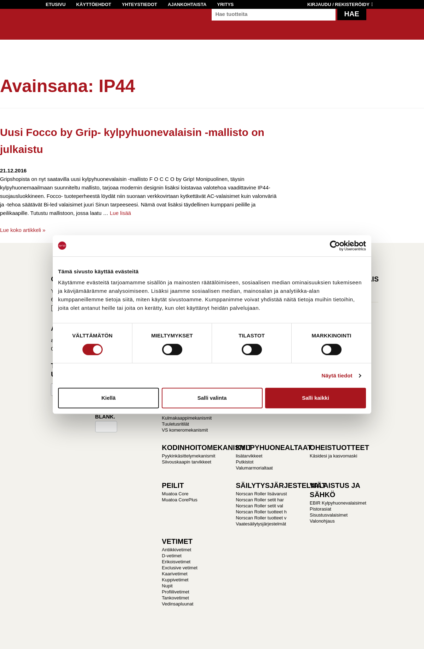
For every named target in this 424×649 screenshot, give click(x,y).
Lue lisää (120, 213)
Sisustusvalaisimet (329, 515)
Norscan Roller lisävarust (261, 493)
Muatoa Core (175, 493)
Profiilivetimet (175, 591)
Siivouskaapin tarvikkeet (186, 462)
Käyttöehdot (93, 4)
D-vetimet (172, 555)
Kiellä (108, 398)
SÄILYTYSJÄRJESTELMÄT (281, 485)
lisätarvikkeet (249, 456)
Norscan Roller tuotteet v (261, 517)
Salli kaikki (315, 398)
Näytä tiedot (337, 375)
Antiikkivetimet (176, 549)
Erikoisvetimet (176, 561)
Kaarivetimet (174, 573)
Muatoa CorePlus (179, 499)
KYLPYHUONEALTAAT (273, 447)
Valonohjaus (322, 521)
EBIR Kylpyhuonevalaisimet (338, 503)
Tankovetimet (175, 597)
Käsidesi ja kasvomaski (333, 456)
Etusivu (55, 4)
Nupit (167, 585)
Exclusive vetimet (179, 567)
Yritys (225, 4)
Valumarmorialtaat (254, 468)
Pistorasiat (320, 509)
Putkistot (244, 462)
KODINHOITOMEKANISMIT (207, 447)
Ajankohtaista (187, 4)
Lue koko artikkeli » (22, 230)
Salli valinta (212, 398)
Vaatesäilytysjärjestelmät (261, 523)
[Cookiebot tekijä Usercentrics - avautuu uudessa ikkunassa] (335, 245)
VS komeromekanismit (185, 430)
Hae (351, 21)
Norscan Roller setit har (260, 499)
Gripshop (58, 27)
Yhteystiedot (139, 4)
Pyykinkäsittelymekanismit (188, 456)
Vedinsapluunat (177, 604)
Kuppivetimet (175, 579)
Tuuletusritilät (175, 424)
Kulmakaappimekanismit (187, 418)
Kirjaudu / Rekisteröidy (338, 4)
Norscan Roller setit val (259, 505)
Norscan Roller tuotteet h (261, 511)
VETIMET (177, 541)
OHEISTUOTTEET (339, 447)
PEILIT (173, 485)
